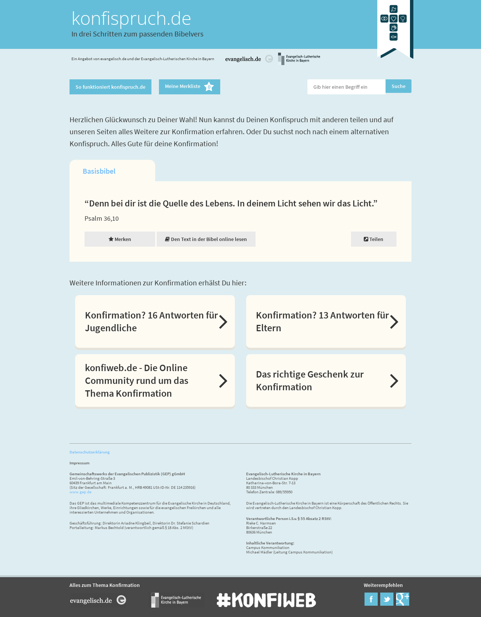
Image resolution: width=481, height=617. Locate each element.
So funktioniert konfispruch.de (110, 86)
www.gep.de (80, 491)
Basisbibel (99, 171)
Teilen (373, 239)
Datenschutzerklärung (90, 452)
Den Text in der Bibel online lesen (206, 239)
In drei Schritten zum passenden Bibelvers (137, 33)
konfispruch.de (131, 18)
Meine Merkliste (189, 87)
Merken (120, 239)
